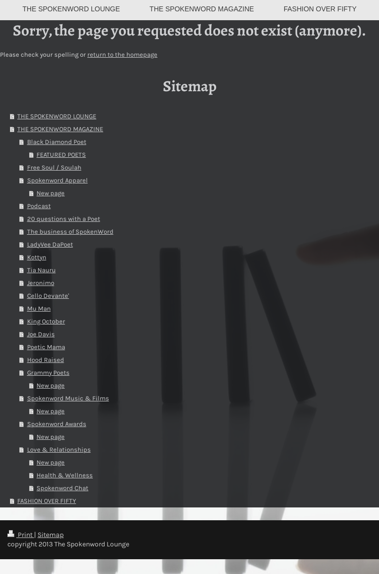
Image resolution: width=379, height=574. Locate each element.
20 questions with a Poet (63, 218)
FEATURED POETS (61, 154)
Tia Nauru (41, 270)
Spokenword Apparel (57, 180)
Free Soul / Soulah (54, 167)
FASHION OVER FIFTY (46, 500)
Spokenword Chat (62, 488)
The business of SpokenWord (70, 231)
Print (20, 535)
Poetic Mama (46, 347)
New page (51, 193)
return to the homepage (122, 54)
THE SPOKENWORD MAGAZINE (60, 129)
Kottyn (36, 257)
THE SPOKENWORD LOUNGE (56, 116)
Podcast (39, 206)
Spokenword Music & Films (68, 398)
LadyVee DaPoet (50, 244)
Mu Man (39, 308)
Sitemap (51, 535)
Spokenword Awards (56, 424)
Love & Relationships (59, 449)
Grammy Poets (48, 372)
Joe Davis (41, 334)
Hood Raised (45, 359)
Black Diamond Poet (56, 141)
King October (46, 321)
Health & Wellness (65, 475)
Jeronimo (40, 283)
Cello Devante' (48, 295)
